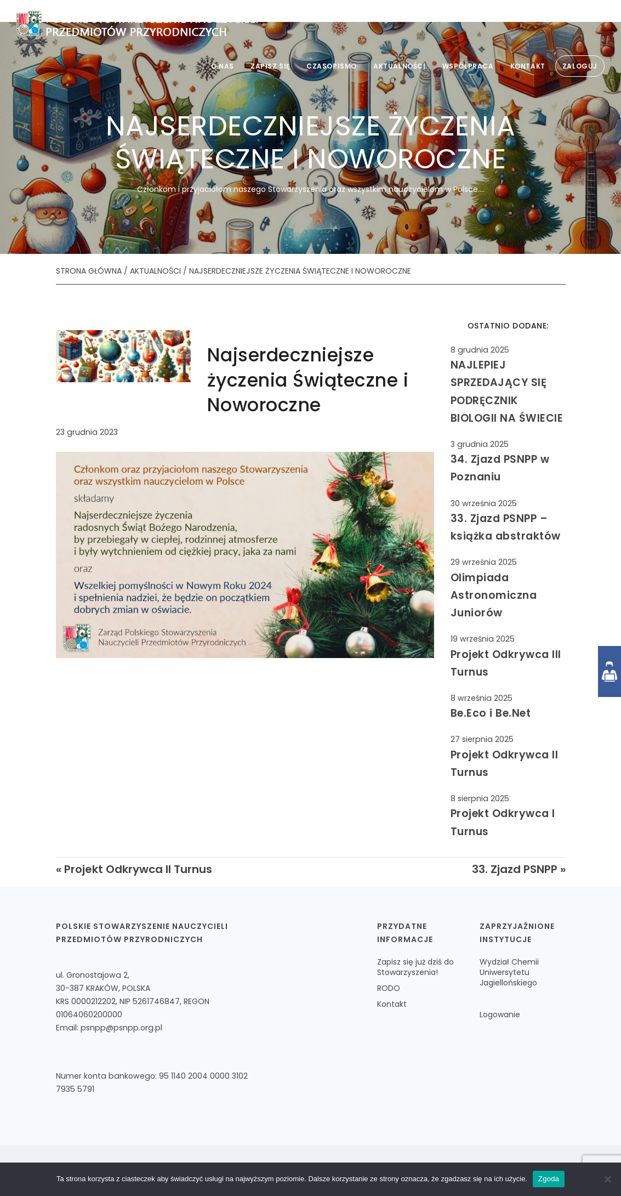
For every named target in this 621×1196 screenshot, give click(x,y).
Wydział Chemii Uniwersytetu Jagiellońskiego (509, 972)
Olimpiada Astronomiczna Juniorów (494, 595)
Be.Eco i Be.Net (491, 713)
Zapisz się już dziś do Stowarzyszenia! (415, 967)
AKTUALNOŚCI (155, 270)
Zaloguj (579, 66)
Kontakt (527, 66)
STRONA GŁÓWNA (89, 270)
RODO (388, 988)
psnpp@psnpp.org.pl (121, 1027)
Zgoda (548, 1179)
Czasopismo (331, 66)
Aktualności (399, 66)
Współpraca (468, 66)
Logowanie (500, 1014)
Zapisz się (270, 66)
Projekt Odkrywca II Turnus (138, 869)
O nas (222, 66)
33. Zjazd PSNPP (514, 869)
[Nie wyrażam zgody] (607, 1179)
